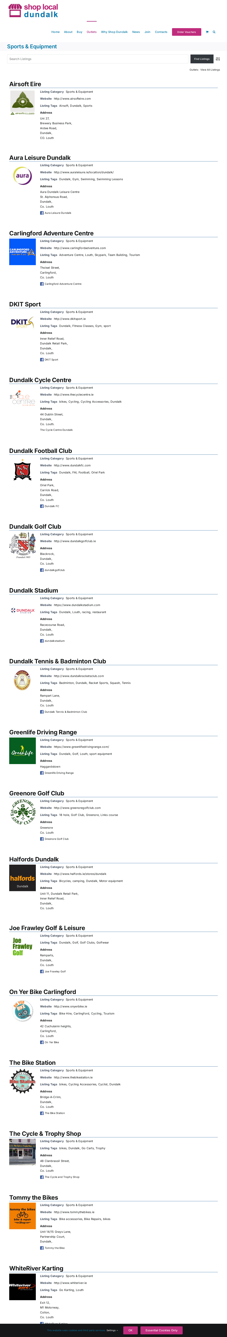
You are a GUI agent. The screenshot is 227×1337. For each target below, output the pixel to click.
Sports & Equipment (79, 91)
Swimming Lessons (110, 179)
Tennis (126, 683)
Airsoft (63, 105)
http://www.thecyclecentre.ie (74, 394)
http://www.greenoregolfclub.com (77, 808)
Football (84, 472)
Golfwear (102, 942)
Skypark (100, 255)
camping (78, 881)
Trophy (100, 1148)
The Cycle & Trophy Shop (45, 1133)
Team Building (117, 255)
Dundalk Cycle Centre (40, 380)
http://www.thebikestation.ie (73, 1077)
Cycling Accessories (95, 401)
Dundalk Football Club (40, 450)
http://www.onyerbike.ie (70, 1006)
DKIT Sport (25, 304)
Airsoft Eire (25, 84)
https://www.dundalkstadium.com (77, 605)
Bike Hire (65, 1013)
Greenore (92, 815)
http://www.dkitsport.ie (70, 319)
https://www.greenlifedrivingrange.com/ (81, 747)
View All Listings (210, 69)
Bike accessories (70, 1219)
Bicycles (65, 881)
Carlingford (81, 1013)
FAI (74, 472)
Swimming (88, 179)
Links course (109, 815)
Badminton (66, 683)
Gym (75, 179)
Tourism (134, 255)
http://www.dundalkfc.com (72, 465)
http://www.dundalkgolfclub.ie (75, 541)
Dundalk (75, 105)
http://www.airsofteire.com (72, 98)
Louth (89, 255)
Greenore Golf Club (36, 793)
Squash (115, 683)
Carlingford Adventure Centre (51, 233)
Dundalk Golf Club (35, 526)
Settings (112, 1330)
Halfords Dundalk (34, 859)
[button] (214, 31)
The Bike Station (32, 1062)
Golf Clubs (87, 942)
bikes (63, 401)
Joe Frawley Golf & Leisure (47, 928)
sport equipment (100, 754)
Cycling (73, 401)
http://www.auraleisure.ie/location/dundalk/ (84, 172)
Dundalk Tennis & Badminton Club (57, 661)
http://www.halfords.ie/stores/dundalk (80, 874)
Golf (75, 754)
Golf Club (77, 815)
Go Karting (66, 1290)
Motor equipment (111, 881)
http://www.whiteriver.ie (70, 1283)
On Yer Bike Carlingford (42, 991)
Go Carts (88, 1148)
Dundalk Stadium (33, 590)
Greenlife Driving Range (43, 732)
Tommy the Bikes (33, 1197)
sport (107, 326)
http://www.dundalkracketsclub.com (79, 676)
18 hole (64, 815)
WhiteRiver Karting (36, 1268)
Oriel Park (98, 472)
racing (86, 612)
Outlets (194, 69)
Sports (87, 105)
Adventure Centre (71, 255)
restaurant (99, 612)
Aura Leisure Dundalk (40, 157)
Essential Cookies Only (162, 1330)
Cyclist (103, 1084)
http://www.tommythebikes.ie (74, 1212)
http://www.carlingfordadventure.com (80, 248)
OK (130, 1330)
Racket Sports (98, 683)
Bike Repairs (92, 1219)
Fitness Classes (82, 326)
